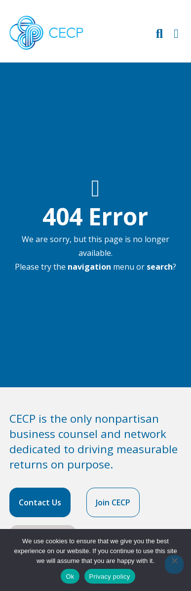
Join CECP (113, 502)
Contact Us (40, 502)
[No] (174, 564)
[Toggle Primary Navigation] (176, 33)
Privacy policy (109, 576)
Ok (70, 576)
